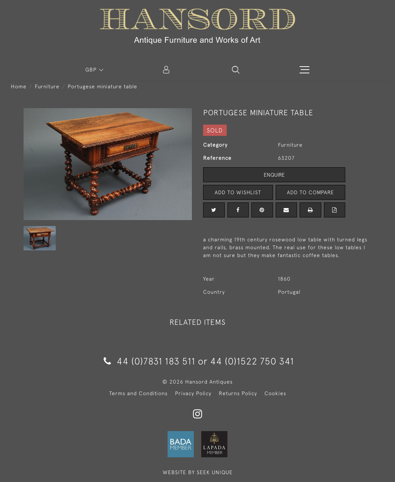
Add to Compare (310, 192)
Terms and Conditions (138, 393)
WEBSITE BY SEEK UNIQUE (198, 472)
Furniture (47, 86)
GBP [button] (91, 70)
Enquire (274, 175)
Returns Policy (238, 393)
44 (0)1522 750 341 (252, 361)
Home (19, 86)
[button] (235, 69)
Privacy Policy (193, 393)
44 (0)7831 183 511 (149, 361)
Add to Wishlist (238, 192)
